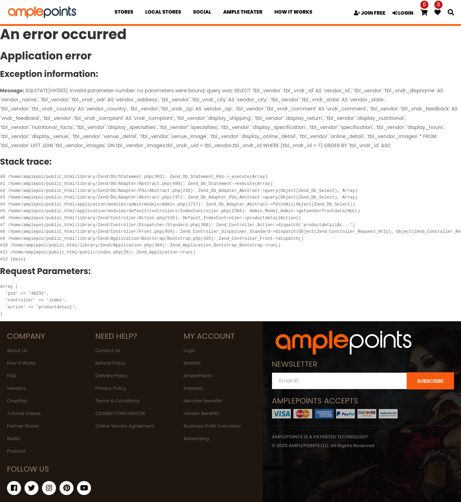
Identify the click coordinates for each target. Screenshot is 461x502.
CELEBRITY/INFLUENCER (120, 413)
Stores (123, 11)
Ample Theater (242, 11)
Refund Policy (110, 363)
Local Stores (163, 11)
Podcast (16, 451)
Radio (13, 438)
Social (202, 11)
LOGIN (402, 12)
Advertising (196, 438)
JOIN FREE (369, 12)
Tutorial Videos (24, 413)
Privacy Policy (110, 388)
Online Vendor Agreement (124, 426)
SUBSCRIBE (430, 381)
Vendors (16, 388)
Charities (17, 400)
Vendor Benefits (201, 413)
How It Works (21, 363)
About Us (17, 350)
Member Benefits (202, 400)
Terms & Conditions (117, 400)
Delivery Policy (111, 375)
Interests (193, 388)
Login (189, 350)
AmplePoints (197, 375)
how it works (293, 11)
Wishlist (192, 363)
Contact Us (107, 350)
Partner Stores (23, 426)
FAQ (11, 375)
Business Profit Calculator (212, 426)
